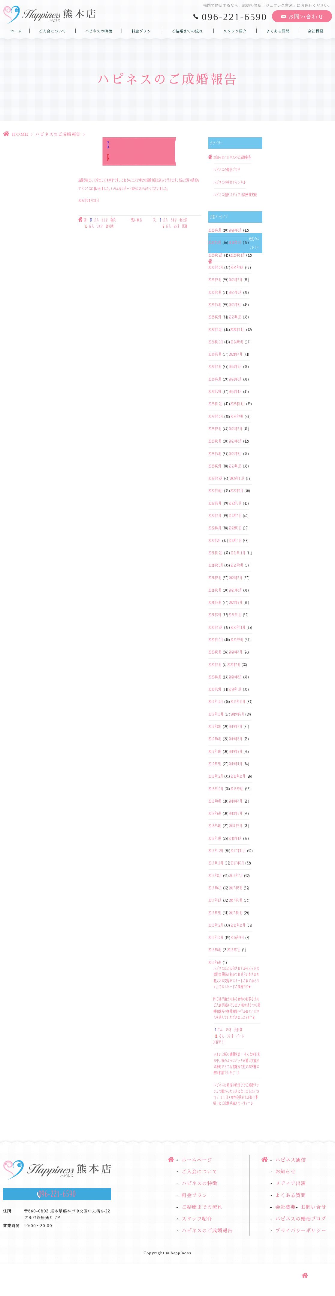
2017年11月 (238, 851)
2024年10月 (215, 342)
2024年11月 (237, 330)
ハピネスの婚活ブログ (226, 170)
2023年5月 (235, 441)
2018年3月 (235, 826)
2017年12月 (215, 851)
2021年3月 (235, 602)
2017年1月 (236, 913)
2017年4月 (215, 900)
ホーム (16, 31)
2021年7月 (235, 578)
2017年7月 (236, 876)
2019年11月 (238, 702)
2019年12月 (215, 702)
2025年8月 (215, 280)
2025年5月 (235, 292)
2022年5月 (235, 516)
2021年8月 (215, 578)
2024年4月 (215, 379)
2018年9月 (237, 789)
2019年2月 (215, 764)
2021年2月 (214, 615)
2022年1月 (235, 540)
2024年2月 (214, 391)
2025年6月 (215, 292)
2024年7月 (235, 354)
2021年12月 (215, 553)
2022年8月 (214, 503)
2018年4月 (215, 826)
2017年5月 (236, 888)
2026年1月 (235, 243)
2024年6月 (215, 367)
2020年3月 (235, 677)
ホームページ (197, 1160)
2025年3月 (235, 305)
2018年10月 (215, 789)
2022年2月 (214, 540)
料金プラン (141, 31)
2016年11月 (238, 925)
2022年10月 (215, 491)
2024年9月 (237, 342)
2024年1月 (235, 391)
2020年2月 (214, 689)
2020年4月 (215, 677)
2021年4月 (215, 602)
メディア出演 (238, 195)
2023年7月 (235, 429)
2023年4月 (215, 454)
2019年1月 (235, 764)
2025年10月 (215, 267)
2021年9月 (237, 565)
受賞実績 (251, 195)
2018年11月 (238, 776)
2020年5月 (233, 665)
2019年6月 (215, 739)
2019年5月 (235, 739)
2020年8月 (215, 652)
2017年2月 (215, 913)
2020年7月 (235, 652)
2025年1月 (235, 317)
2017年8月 (215, 876)
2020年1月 (235, 689)
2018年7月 (235, 801)
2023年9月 (237, 416)
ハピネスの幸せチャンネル (229, 182)
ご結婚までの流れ (187, 31)
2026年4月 (215, 230)
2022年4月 (214, 528)
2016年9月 (237, 937)
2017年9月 (237, 863)
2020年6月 (215, 665)
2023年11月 (237, 404)
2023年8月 (215, 429)
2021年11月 (238, 553)
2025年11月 (237, 255)
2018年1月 (235, 838)
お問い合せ (313, 1207)
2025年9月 (237, 267)
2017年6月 (215, 888)
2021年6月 (215, 590)
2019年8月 (215, 726)
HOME (20, 134)
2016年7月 (234, 950)
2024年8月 (215, 354)
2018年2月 (215, 838)
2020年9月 (237, 640)
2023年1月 (235, 466)
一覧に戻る (135, 220)
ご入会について (52, 31)
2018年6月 (215, 813)
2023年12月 (215, 404)
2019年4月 (215, 751)
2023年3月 (235, 454)
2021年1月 (235, 615)
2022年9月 (236, 491)
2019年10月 (215, 714)
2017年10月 (215, 863)
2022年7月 (235, 503)
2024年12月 (215, 330)
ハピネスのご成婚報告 (57, 134)
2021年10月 (215, 565)
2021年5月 (235, 590)
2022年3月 (235, 528)
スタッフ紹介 (235, 31)
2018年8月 (215, 801)
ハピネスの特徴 (98, 31)
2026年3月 (235, 230)
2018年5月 (235, 813)
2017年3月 (236, 900)
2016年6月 (215, 962)
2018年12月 (215, 776)
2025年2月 (214, 317)
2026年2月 (214, 243)
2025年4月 (215, 305)
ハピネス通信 (221, 195)
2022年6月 (214, 516)
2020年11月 (238, 627)
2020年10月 (215, 640)
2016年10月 (215, 937)
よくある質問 (278, 31)
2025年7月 (235, 280)
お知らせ (218, 157)
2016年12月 (215, 925)
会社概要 (316, 31)
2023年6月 (215, 441)
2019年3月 (235, 751)
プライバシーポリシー (300, 1230)
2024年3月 (235, 379)
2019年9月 (237, 714)
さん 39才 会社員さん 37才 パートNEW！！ (228, 1036)
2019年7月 (235, 726)
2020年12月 (215, 627)
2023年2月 (214, 466)
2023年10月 (215, 416)
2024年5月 (235, 367)
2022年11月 (237, 478)
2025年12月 (215, 255)
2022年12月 (215, 478)
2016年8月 (215, 950)
